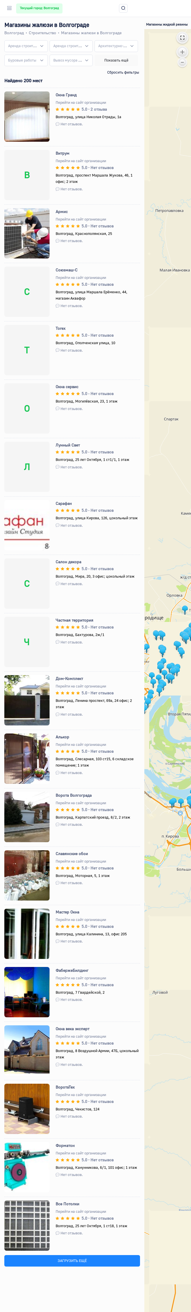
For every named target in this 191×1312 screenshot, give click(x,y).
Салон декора (68, 561)
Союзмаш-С (66, 269)
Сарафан (64, 503)
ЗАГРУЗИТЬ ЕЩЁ (72, 1260)
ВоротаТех (65, 1087)
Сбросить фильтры (123, 72)
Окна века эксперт (72, 1028)
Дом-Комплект (69, 678)
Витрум (62, 153)
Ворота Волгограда (74, 795)
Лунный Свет (68, 445)
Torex (60, 328)
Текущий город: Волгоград (39, 8)
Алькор (62, 736)
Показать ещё (116, 60)
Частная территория (74, 620)
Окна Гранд (66, 94)
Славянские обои (72, 853)
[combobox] (26, 46)
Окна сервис (67, 386)
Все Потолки (67, 1203)
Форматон (65, 1145)
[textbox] (22, 46)
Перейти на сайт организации (81, 102)
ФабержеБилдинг (72, 970)
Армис (62, 211)
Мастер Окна (67, 911)
